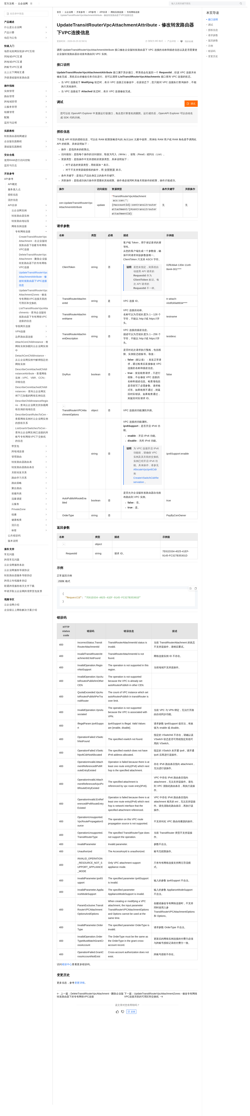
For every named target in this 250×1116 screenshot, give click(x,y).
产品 (45, 5)
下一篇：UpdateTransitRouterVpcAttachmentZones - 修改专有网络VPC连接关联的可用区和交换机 (160, 1007)
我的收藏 (189, 52)
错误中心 (67, 976)
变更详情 (80, 994)
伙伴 (95, 5)
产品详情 (171, 52)
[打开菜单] (5, 5)
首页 (59, 23)
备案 (210, 5)
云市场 (85, 5)
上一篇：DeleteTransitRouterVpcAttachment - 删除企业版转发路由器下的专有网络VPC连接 (90, 1007)
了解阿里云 (115, 5)
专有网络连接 (133, 23)
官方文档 (9, 14)
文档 (203, 5)
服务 (103, 5)
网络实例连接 (117, 23)
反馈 (131, 1023)
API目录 (103, 23)
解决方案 (56, 5)
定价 (75, 5)
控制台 (218, 5)
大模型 (36, 5)
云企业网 (23, 14)
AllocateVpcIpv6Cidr (145, 480)
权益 (67, 5)
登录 (240, 5)
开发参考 (80, 23)
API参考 (92, 23)
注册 (227, 5)
